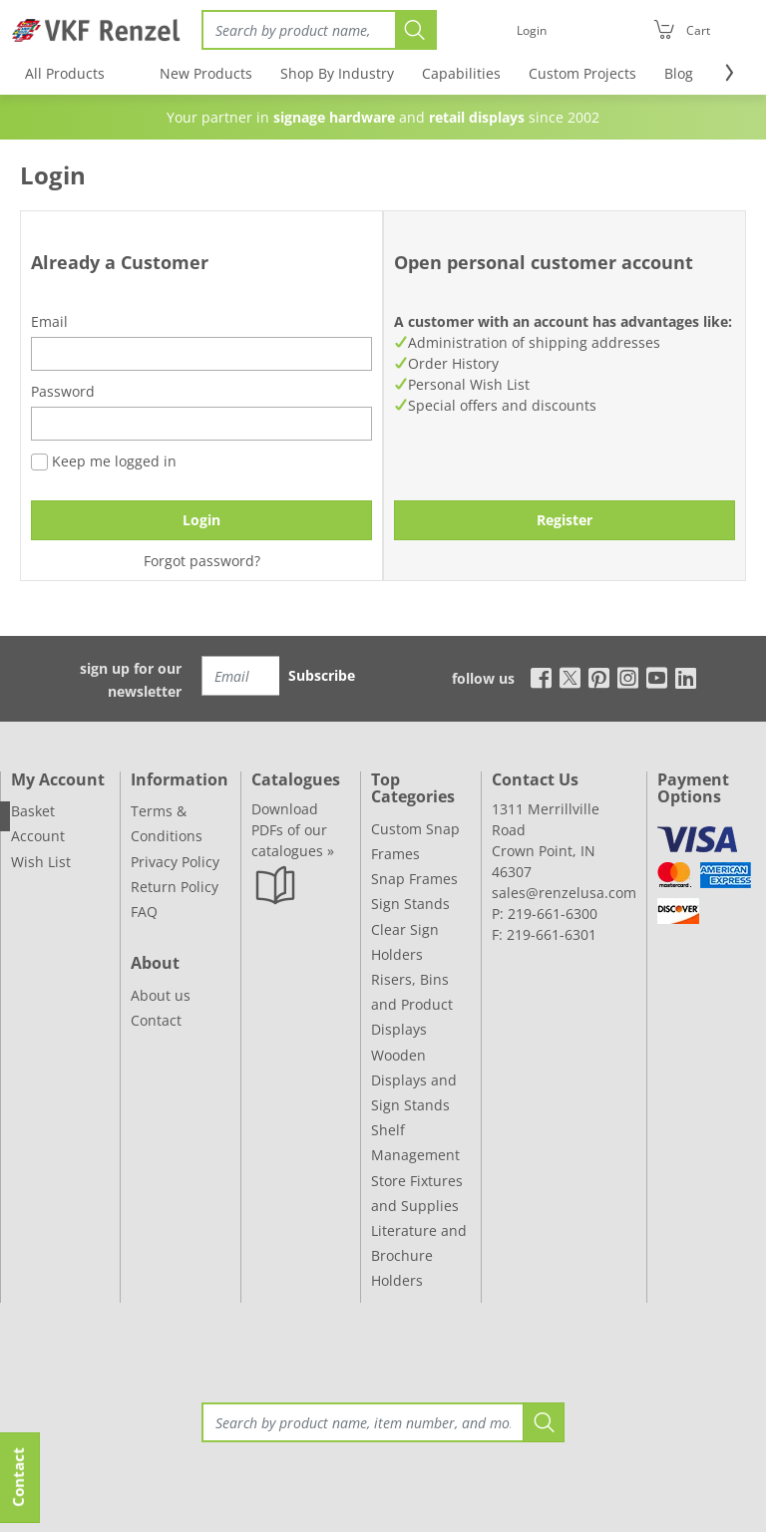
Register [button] (564, 519)
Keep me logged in (104, 461)
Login (201, 519)
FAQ (144, 911)
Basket (33, 810)
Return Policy (174, 886)
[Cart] (681, 30)
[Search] (298, 30)
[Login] (532, 30)
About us (161, 995)
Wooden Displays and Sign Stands (414, 1080)
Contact (156, 1020)
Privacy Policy (175, 861)
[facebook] (536, 677)
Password (63, 391)
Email (49, 321)
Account (38, 835)
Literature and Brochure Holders (419, 1255)
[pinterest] (598, 677)
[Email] (240, 676)
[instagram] (627, 677)
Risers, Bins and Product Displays (412, 1004)
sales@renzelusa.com (564, 892)
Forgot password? (202, 560)
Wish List (41, 861)
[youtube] (656, 677)
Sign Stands (410, 903)
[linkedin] (685, 677)
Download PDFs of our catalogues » (292, 829)
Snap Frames (414, 878)
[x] (570, 677)
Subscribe (321, 675)
